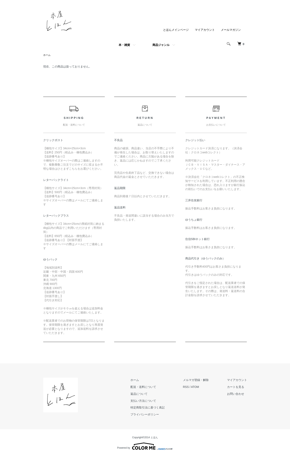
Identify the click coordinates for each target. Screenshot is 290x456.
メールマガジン (231, 29)
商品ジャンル (161, 44)
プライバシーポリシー (144, 414)
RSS (186, 386)
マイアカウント (205, 29)
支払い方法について (143, 400)
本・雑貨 (124, 44)
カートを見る (235, 386)
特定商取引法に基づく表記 (147, 407)
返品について (139, 393)
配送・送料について (143, 386)
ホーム (47, 55)
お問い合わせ (235, 393)
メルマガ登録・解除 (196, 380)
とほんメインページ (176, 29)
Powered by (145, 446)
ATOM (195, 386)
